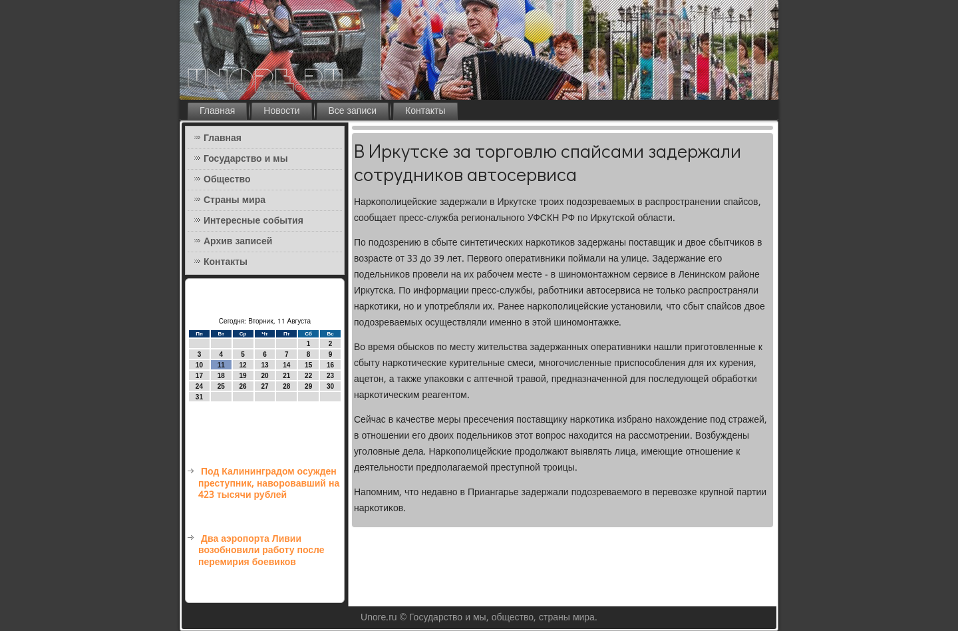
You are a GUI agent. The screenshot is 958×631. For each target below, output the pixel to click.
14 (286, 365)
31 (199, 397)
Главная (217, 111)
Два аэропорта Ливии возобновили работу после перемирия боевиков (261, 550)
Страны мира (234, 200)
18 (221, 375)
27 (264, 386)
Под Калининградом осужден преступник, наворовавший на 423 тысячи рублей (268, 483)
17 (199, 375)
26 (243, 386)
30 (330, 386)
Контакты (425, 111)
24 (199, 386)
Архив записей (238, 242)
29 (308, 386)
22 (308, 375)
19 (243, 375)
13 (264, 365)
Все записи (353, 111)
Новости (281, 111)
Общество (227, 180)
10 (199, 365)
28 (286, 386)
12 (243, 365)
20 (264, 375)
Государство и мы (246, 159)
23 (330, 375)
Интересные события (253, 221)
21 (286, 375)
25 (221, 386)
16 (330, 365)
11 (221, 365)
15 (308, 365)
